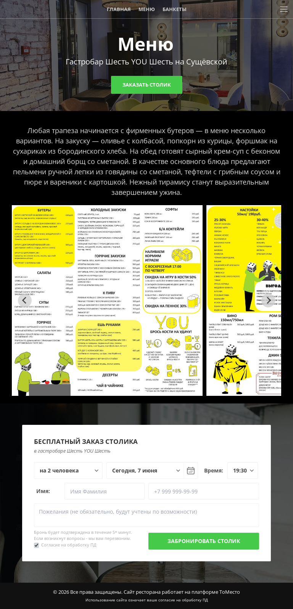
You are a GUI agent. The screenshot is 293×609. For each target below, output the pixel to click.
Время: (213, 470)
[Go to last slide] (25, 300)
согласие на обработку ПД (183, 600)
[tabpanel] (107, 300)
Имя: (43, 491)
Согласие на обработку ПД (69, 545)
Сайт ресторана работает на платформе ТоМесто (182, 591)
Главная (119, 9)
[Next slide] (268, 300)
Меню (146, 9)
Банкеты (175, 9)
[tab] (144, 390)
